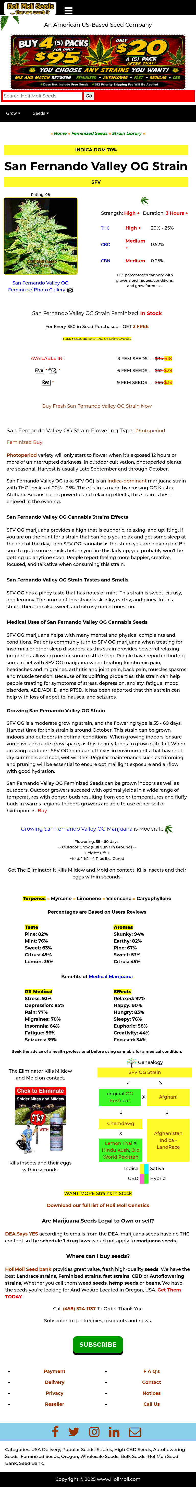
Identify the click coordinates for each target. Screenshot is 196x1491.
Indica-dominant (127, 481)
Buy (37, 442)
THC (105, 228)
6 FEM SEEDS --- (140, 370)
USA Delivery (45, 1449)
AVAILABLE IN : (48, 358)
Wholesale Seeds (99, 1456)
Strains (104, 1449)
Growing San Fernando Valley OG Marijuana (77, 829)
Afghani (168, 1097)
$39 (168, 382)
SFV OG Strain (144, 1072)
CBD (106, 244)
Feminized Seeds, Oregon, (50, 1456)
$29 (168, 370)
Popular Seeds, (79, 1449)
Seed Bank (31, 1463)
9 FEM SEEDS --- (140, 382)
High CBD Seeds (132, 1449)
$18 (168, 358)
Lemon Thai (118, 1143)
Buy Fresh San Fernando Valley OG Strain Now (97, 406)
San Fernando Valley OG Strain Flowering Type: (71, 430)
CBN (106, 261)
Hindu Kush (115, 1150)
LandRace (168, 1147)
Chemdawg (120, 1123)
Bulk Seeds (132, 1456)
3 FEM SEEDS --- (141, 358)
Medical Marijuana (111, 976)
